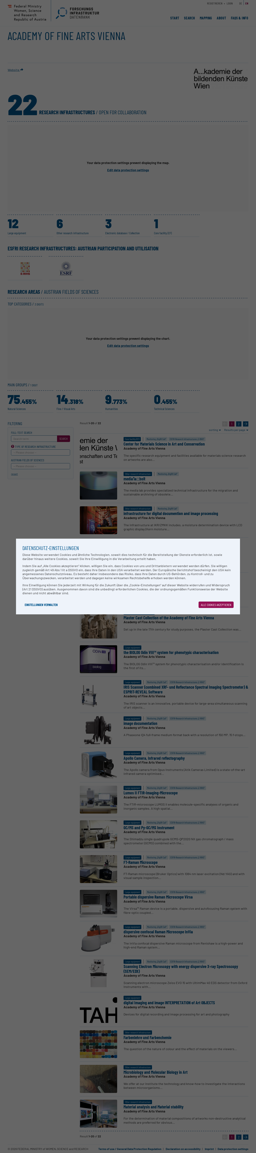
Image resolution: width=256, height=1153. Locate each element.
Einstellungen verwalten (41, 605)
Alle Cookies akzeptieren (216, 605)
